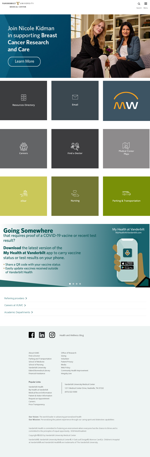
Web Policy (65, 367)
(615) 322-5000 (71, 392)
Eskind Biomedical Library (39, 370)
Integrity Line (66, 373)
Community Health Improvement (74, 370)
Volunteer (65, 359)
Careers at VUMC (13, 305)
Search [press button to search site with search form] (139, 5)
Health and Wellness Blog (71, 335)
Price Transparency (37, 404)
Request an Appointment (39, 398)
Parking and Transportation (40, 359)
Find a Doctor (34, 356)
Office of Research (68, 353)
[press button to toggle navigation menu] (146, 6)
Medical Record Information (40, 392)
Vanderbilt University (37, 367)
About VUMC (34, 353)
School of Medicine (36, 361)
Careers (32, 401)
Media (63, 364)
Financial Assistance (37, 373)
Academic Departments (17, 312)
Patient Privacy (67, 361)
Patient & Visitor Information (40, 395)
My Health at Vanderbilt (38, 390)
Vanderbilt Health (36, 387)
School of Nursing (36, 364)
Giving (63, 356)
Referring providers (14, 298)
